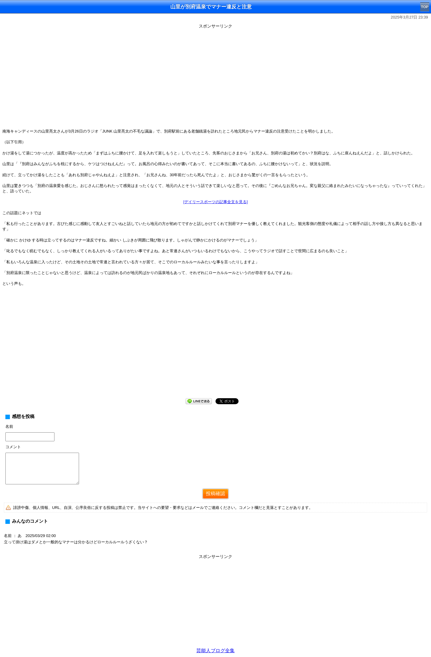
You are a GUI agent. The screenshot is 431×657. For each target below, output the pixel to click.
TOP (424, 7)
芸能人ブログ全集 (215, 650)
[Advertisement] (215, 347)
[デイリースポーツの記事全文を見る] (215, 202)
